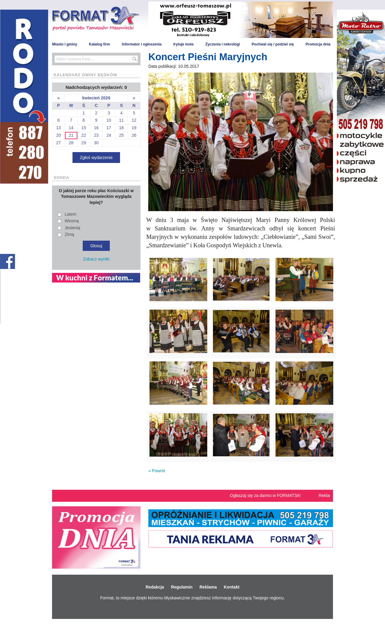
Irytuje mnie (183, 44)
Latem (70, 214)
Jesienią (72, 227)
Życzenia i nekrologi (222, 44)
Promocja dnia (318, 44)
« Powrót (156, 470)
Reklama (208, 587)
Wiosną (72, 220)
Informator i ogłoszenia (142, 44)
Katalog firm (99, 44)
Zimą (69, 234)
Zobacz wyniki (96, 259)
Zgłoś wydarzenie (96, 157)
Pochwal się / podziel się (273, 44)
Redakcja (155, 587)
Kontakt (231, 587)
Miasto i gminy (64, 44)
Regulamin (182, 587)
